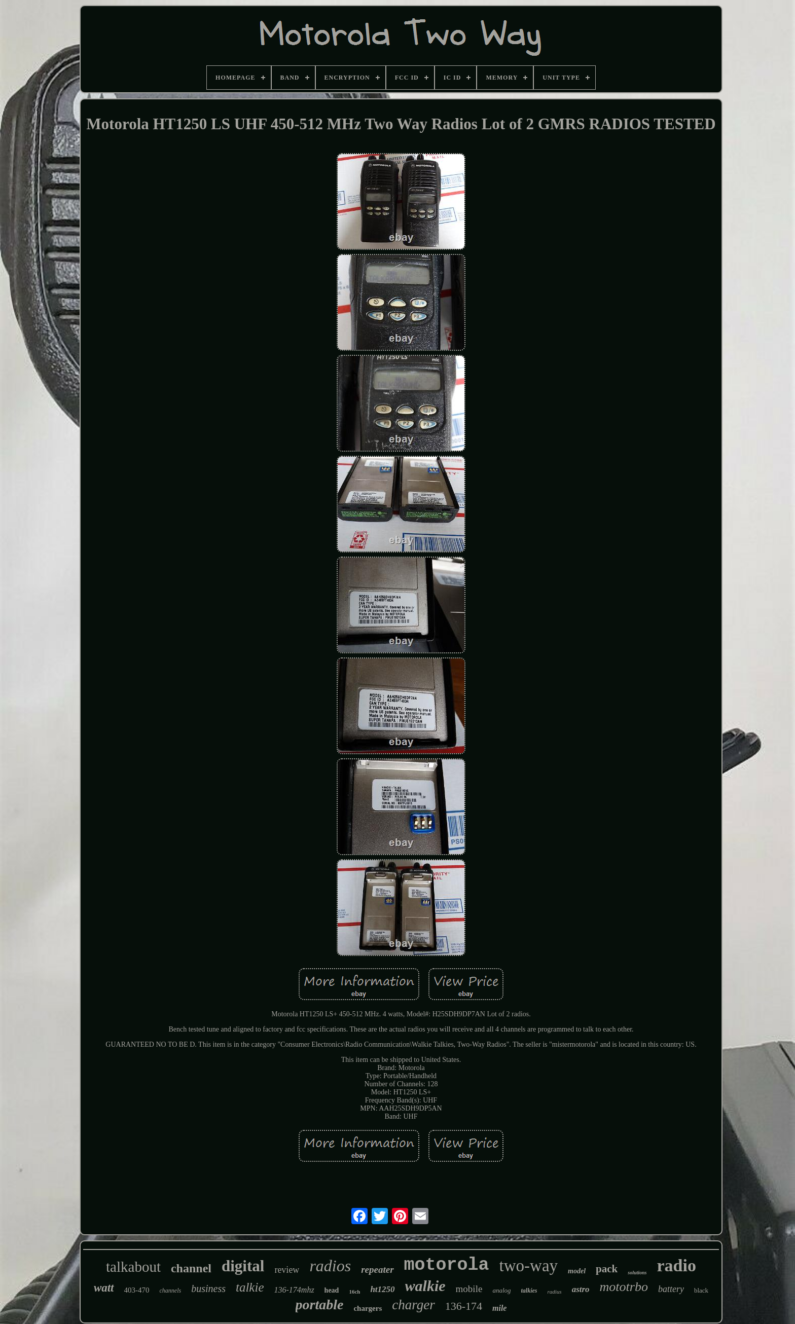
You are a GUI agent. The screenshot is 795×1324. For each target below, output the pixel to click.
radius (555, 1292)
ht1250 (382, 1289)
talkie (250, 1287)
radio (676, 1265)
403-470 (137, 1290)
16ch (354, 1292)
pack (607, 1269)
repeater (377, 1269)
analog (501, 1290)
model (577, 1271)
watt (104, 1287)
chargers (367, 1308)
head (331, 1290)
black (701, 1290)
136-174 (463, 1306)
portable (320, 1304)
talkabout (133, 1267)
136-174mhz (294, 1289)
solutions (637, 1272)
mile (499, 1308)
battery (671, 1289)
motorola (446, 1265)
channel (191, 1268)
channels (171, 1290)
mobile (469, 1288)
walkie (425, 1285)
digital (243, 1266)
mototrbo (624, 1286)
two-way (528, 1266)
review (286, 1270)
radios (330, 1266)
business (208, 1288)
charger (413, 1304)
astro (581, 1289)
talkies (529, 1290)
